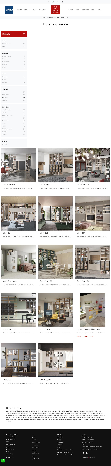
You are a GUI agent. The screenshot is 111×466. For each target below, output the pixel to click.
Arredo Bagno (9, 454)
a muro (4, 92)
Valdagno (4, 132)
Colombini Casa (6, 44)
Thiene (4, 126)
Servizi (77, 9)
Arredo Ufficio (35, 453)
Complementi (35, 447)
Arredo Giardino (36, 459)
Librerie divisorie (64, 17)
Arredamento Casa (50, 17)
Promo (93, 9)
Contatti (100, 9)
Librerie (58, 17)
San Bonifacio (5, 121)
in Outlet (4, 144)
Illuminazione (35, 445)
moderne (4, 82)
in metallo (4, 64)
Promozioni (60, 445)
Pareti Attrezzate (10, 449)
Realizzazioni (42, 9)
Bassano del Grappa (7, 115)
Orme (3, 46)
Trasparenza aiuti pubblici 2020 (65, 450)
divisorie (4, 97)
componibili (5, 95)
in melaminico (6, 62)
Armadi (33, 437)
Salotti (7, 452)
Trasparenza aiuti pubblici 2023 (65, 452)
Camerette (34, 439)
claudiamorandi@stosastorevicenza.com (92, 446)
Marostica (4, 118)
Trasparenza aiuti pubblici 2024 (65, 455)
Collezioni (19, 9)
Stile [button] (3, 74)
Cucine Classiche (10, 439)
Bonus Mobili (85, 9)
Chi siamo (59, 437)
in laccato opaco (6, 56)
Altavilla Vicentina (6, 110)
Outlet (34, 9)
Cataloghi (27, 9)
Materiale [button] (5, 53)
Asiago (4, 113)
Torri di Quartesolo (7, 129)
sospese (4, 100)
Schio (3, 123)
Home (44, 17)
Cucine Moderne (10, 437)
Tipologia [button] (5, 89)
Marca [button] (4, 41)
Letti (33, 435)
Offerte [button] (4, 141)
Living (7, 441)
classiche (4, 77)
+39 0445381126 (88, 442)
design (4, 79)
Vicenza (4, 134)
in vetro (4, 67)
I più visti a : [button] (6, 107)
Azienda (71, 9)
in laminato (5, 59)
